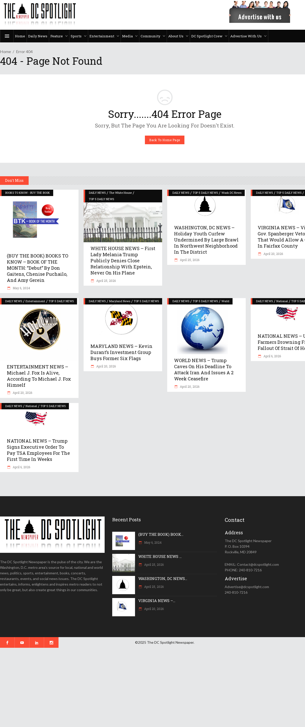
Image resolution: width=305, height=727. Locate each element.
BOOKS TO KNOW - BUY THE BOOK (27, 193)
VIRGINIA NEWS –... (156, 600)
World (225, 301)
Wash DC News (231, 193)
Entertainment (35, 301)
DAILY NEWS (97, 193)
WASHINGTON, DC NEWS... (162, 578)
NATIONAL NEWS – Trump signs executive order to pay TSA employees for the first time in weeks (38, 450)
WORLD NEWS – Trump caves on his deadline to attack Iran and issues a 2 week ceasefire (204, 369)
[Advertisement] (152, 687)
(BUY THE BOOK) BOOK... (160, 534)
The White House (120, 193)
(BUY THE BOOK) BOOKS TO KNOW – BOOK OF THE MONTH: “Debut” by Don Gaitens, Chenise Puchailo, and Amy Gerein (37, 268)
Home (5, 51)
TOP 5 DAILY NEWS (101, 199)
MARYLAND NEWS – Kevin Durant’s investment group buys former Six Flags (121, 352)
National (282, 301)
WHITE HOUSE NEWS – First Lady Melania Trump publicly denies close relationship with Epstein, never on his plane (122, 260)
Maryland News (119, 301)
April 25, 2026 (106, 281)
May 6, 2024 (21, 288)
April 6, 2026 (272, 356)
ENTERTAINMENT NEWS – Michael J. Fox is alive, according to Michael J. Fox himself (39, 376)
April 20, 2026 (273, 254)
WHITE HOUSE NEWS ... (160, 556)
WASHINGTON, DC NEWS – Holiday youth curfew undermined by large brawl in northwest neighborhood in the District (206, 239)
